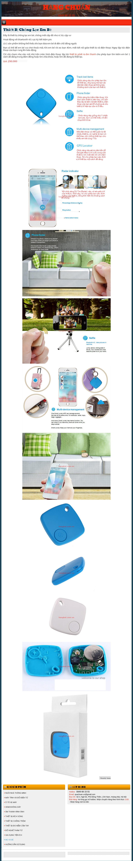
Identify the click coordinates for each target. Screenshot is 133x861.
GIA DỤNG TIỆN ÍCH (13, 835)
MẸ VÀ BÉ (9, 840)
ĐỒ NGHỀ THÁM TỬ (13, 830)
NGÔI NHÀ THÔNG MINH (15, 793)
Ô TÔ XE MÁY (11, 802)
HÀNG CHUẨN (66, 7)
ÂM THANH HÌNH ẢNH (14, 811)
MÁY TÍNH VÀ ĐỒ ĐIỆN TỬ (16, 797)
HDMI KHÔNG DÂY (13, 807)
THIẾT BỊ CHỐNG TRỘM (15, 821)
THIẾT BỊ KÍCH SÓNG (14, 816)
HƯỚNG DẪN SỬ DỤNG (15, 844)
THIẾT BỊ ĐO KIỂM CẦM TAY (17, 826)
